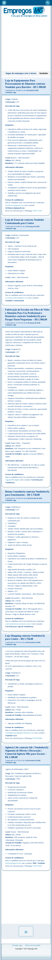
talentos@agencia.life (13, 863)
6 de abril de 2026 (32, 90)
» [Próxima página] (26, 931)
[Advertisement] (26, 44)
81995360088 (37, 738)
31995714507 (37, 211)
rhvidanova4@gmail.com (14, 205)
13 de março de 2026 (32, 226)
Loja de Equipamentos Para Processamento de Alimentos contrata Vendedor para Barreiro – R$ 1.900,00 (25, 83)
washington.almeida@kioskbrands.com (19, 733)
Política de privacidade (32, 945)
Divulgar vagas (17, 945)
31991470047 (37, 866)
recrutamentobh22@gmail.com (16, 298)
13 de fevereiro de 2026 (34, 498)
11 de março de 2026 (33, 323)
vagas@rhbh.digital (12, 480)
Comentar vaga (10, 92)
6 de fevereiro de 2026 (32, 642)
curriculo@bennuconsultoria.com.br (18, 624)
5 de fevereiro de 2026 (32, 760)
